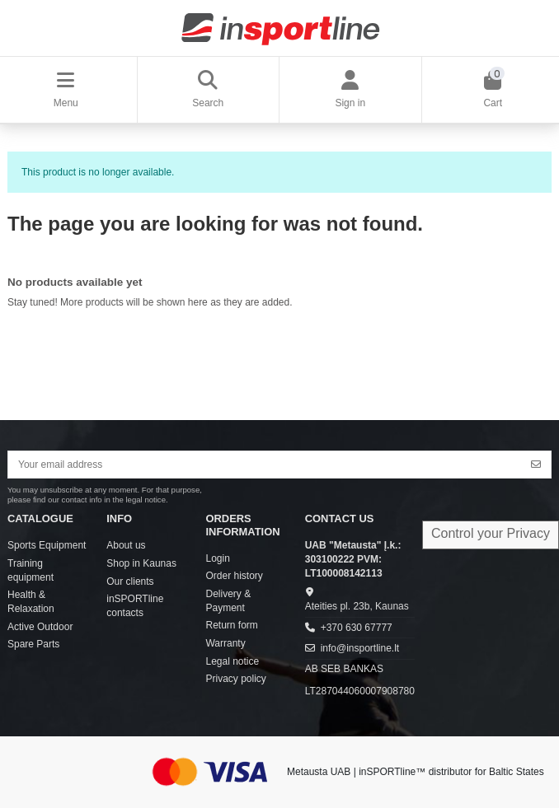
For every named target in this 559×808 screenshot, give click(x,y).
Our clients (129, 581)
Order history (233, 575)
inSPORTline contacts (134, 606)
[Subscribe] (536, 464)
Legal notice (232, 661)
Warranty (225, 643)
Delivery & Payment (228, 601)
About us (125, 545)
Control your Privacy (490, 533)
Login (217, 558)
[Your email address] (265, 464)
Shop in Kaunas (141, 563)
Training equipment (30, 570)
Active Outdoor (40, 627)
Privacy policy (235, 678)
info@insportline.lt (360, 648)
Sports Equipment (46, 545)
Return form (231, 625)
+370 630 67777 (356, 627)
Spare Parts (33, 644)
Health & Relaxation (30, 601)
